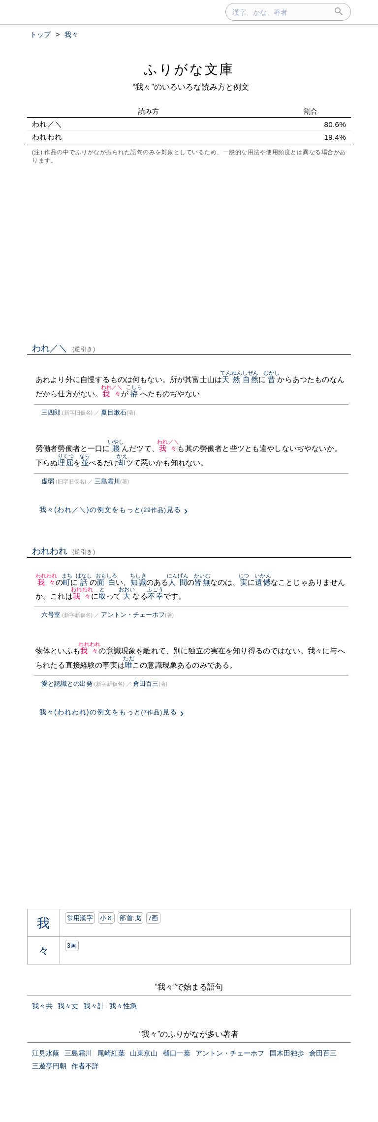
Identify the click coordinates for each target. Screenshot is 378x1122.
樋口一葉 (176, 1053)
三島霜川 (107, 481)
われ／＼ (63, 348)
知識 (138, 582)
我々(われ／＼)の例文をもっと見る (110, 509)
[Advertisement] (189, 252)
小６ (106, 918)
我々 (112, 393)
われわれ (63, 551)
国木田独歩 (287, 1053)
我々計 (94, 1006)
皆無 (202, 582)
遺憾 (262, 582)
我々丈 (68, 1006)
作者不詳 (85, 1066)
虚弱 (47, 481)
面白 (106, 582)
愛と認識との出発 (67, 683)
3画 (72, 945)
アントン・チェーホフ (133, 614)
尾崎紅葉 (111, 1053)
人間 (178, 582)
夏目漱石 (113, 412)
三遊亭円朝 (49, 1066)
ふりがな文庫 (189, 69)
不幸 (155, 596)
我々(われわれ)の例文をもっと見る (108, 712)
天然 (231, 379)
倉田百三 (145, 683)
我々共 (42, 1006)
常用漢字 (80, 918)
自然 (250, 379)
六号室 (51, 614)
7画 (153, 918)
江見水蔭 (46, 1053)
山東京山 (144, 1053)
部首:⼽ (130, 918)
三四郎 (51, 412)
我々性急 (123, 1006)
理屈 (66, 462)
